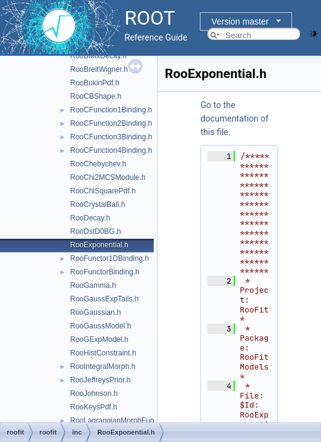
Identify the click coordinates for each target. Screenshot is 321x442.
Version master (240, 21)
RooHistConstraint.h (103, 353)
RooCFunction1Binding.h (111, 110)
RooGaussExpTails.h (104, 299)
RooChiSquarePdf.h (103, 191)
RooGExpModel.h (99, 339)
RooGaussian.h (95, 312)
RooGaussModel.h (100, 326)
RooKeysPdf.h (93, 407)
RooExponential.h (99, 245)
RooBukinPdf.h (94, 83)
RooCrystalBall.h (97, 204)
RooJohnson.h (93, 393)
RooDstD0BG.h (95, 231)
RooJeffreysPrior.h (100, 380)
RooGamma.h (93, 285)
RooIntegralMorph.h (102, 366)
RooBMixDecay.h (98, 56)
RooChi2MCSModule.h (108, 177)
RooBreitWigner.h (99, 69)
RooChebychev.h (98, 164)
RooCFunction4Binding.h (111, 150)
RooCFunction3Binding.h (111, 137)
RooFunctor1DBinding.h (109, 258)
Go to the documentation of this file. (234, 118)
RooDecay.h (90, 218)
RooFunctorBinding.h (105, 272)
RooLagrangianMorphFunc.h (117, 420)
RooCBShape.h (95, 96)
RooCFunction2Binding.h (111, 123)
